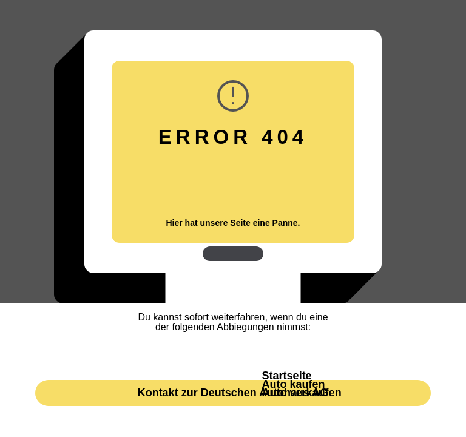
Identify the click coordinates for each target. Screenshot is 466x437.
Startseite (287, 375)
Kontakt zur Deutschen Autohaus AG (233, 393)
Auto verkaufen (302, 392)
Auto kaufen (293, 384)
